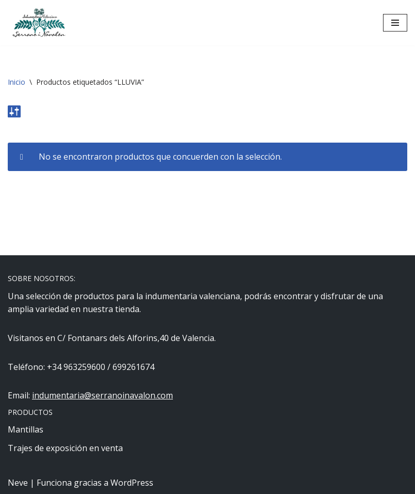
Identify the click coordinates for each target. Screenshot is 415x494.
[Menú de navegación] (395, 23)
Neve (18, 482)
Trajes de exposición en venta (65, 448)
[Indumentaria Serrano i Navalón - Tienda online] (39, 22)
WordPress (131, 482)
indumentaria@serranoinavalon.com (102, 395)
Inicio (16, 82)
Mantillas (25, 429)
